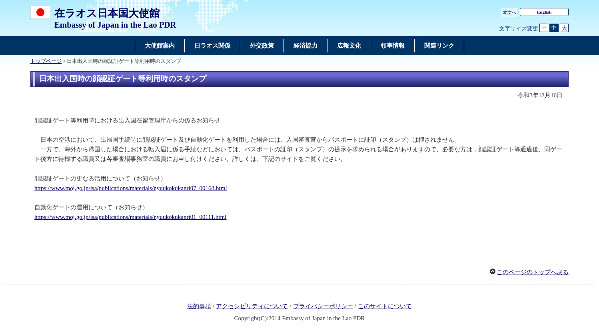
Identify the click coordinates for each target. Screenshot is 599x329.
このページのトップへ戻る (533, 272)
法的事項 (199, 306)
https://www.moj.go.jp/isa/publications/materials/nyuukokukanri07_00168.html (130, 188)
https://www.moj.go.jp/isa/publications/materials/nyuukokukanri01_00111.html (130, 217)
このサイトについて (385, 306)
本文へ (509, 12)
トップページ (46, 61)
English (544, 12)
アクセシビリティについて (252, 306)
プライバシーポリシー (323, 306)
